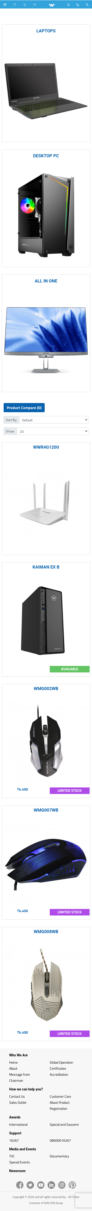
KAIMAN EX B (46, 566)
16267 (14, 1140)
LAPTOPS (46, 30)
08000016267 (60, 1140)
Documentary (59, 1156)
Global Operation (61, 1062)
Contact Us (17, 1096)
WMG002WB (46, 688)
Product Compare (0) (24, 408)
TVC (12, 1156)
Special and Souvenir (64, 1124)
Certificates (58, 1068)
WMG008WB (46, 931)
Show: (10, 431)
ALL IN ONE (46, 280)
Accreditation (59, 1074)
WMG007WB (46, 810)
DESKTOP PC (46, 155)
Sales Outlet (17, 1102)
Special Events (19, 1162)
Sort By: (11, 419)
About (13, 1068)
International (18, 1124)
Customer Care (60, 1096)
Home (13, 1062)
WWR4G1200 (46, 447)
